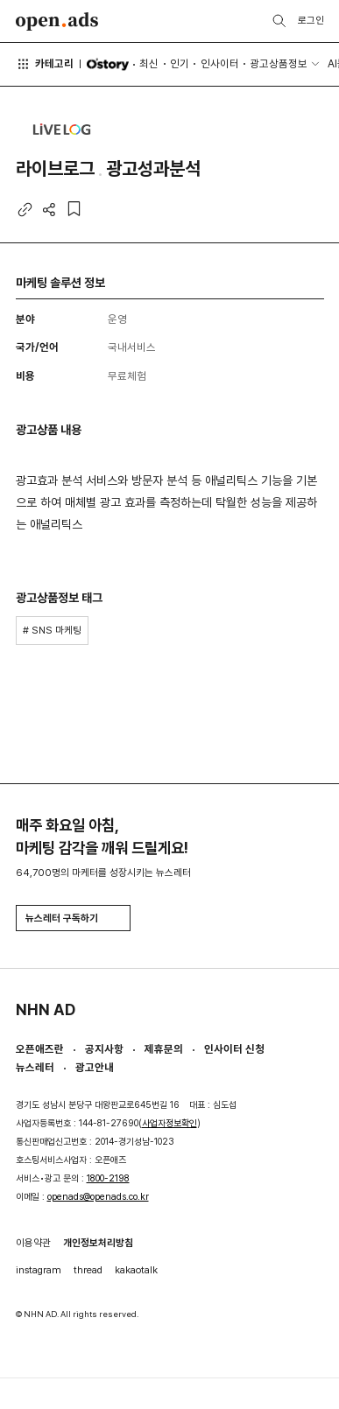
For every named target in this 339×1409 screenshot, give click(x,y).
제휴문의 (164, 1048)
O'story (107, 64)
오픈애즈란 (40, 1048)
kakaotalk (136, 1270)
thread (88, 1270)
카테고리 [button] (45, 64)
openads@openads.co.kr (98, 1196)
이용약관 (33, 1243)
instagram (38, 1270)
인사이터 (220, 63)
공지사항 (104, 1048)
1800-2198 (108, 1178)
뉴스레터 (35, 1067)
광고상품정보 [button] (278, 63)
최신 (149, 63)
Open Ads (57, 21)
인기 (179, 63)
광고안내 (94, 1067)
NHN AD (45, 1009)
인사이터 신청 (234, 1048)
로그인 (311, 20)
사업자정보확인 (169, 1123)
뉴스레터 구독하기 (72, 918)
